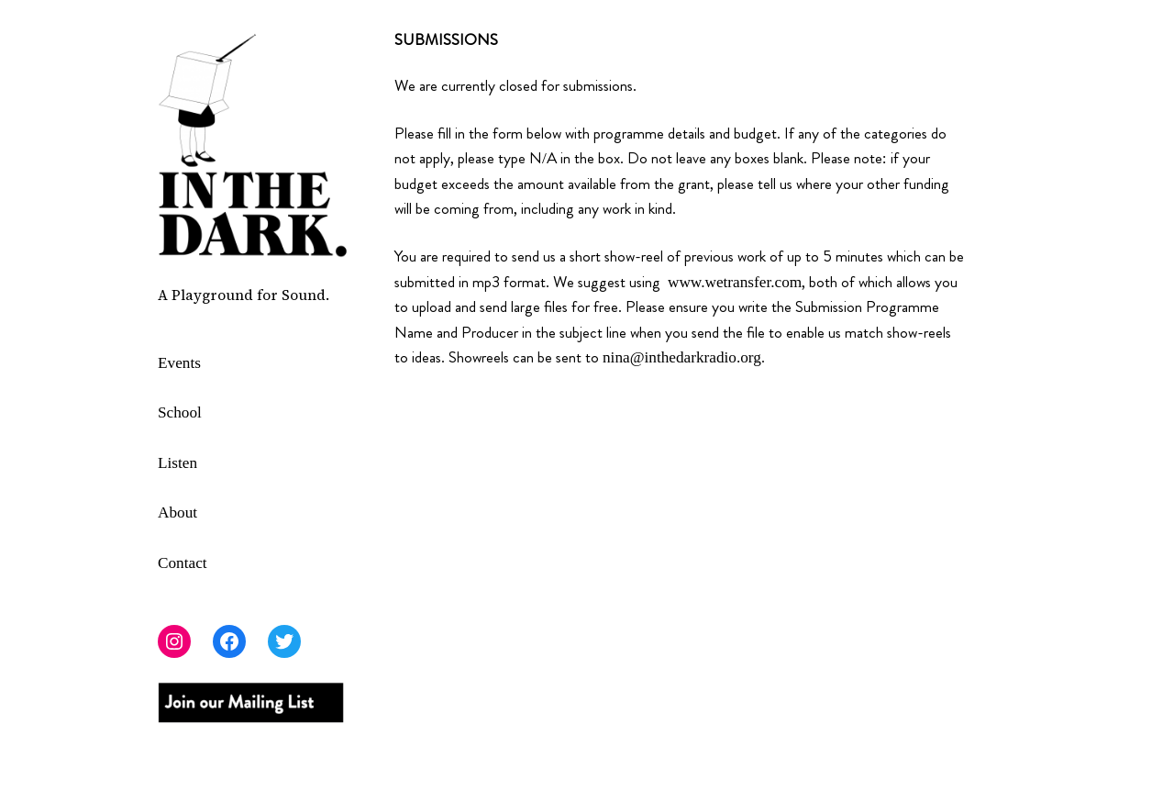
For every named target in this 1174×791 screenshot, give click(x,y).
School (180, 412)
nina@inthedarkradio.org (682, 357)
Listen (177, 463)
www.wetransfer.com (735, 282)
